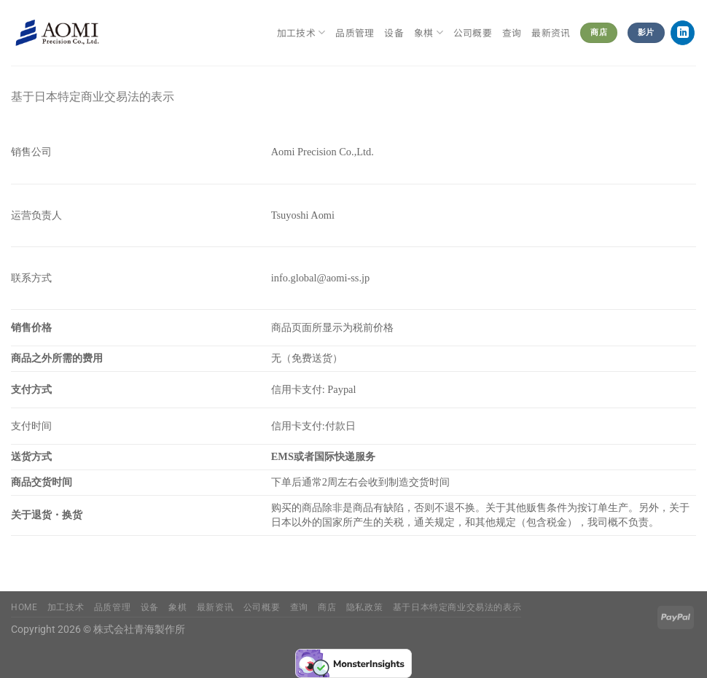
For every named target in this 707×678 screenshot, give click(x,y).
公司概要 (472, 32)
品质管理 (354, 32)
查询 (512, 32)
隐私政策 (364, 607)
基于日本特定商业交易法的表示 (457, 607)
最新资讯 (550, 32)
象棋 (428, 33)
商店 (327, 607)
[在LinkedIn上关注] (683, 32)
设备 (394, 32)
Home (24, 607)
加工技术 (301, 33)
